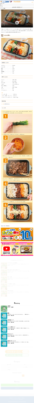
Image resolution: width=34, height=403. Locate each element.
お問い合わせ (21, 399)
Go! (23, 375)
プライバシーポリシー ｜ (15, 399)
